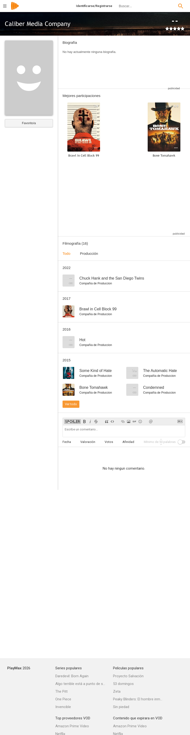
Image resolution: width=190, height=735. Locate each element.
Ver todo (71, 404)
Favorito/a (29, 123)
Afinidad (128, 442)
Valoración (87, 442)
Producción (89, 253)
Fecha (67, 442)
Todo (66, 253)
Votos (109, 442)
